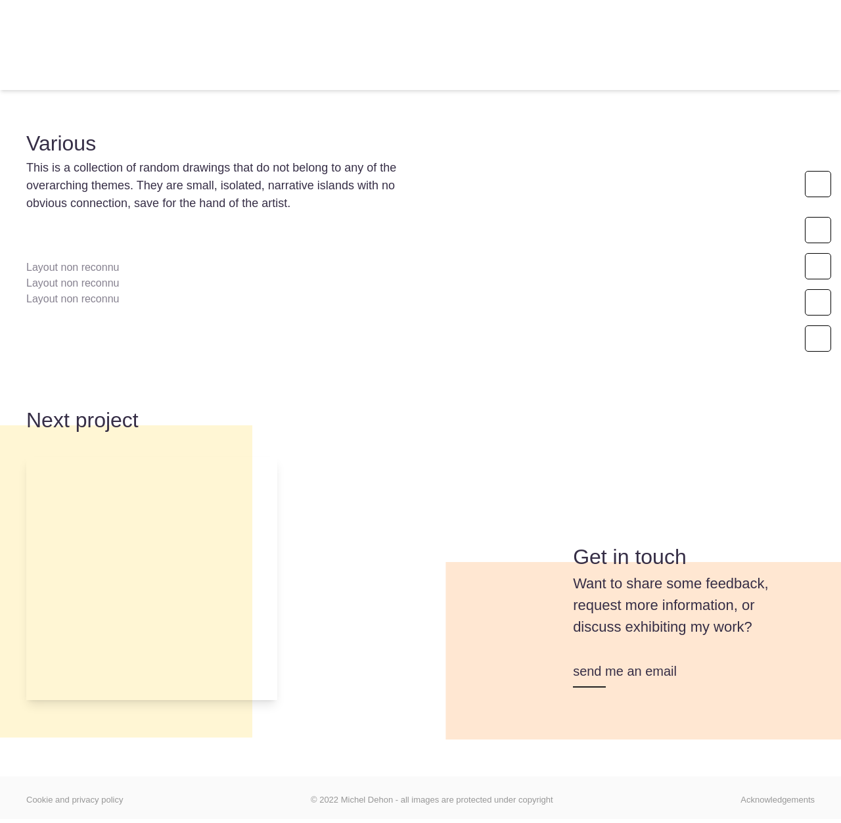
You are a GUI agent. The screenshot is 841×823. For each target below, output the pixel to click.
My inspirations (418, 75)
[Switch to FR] (595, 75)
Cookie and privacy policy (74, 800)
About (306, 75)
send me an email (625, 671)
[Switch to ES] (653, 75)
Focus (529, 75)
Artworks (213, 75)
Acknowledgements (777, 800)
